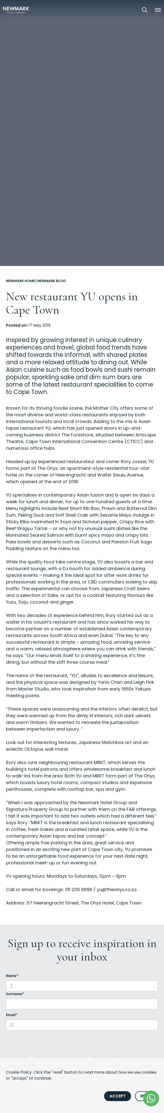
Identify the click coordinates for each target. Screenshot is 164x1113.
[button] (158, 10)
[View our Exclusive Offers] (131, 10)
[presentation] (43, 1043)
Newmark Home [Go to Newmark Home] (20, 280)
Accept (117, 1096)
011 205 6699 (78, 889)
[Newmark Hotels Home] (16, 10)
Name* (12, 975)
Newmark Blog (51, 280)
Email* (11, 1014)
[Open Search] (145, 10)
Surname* (15, 993)
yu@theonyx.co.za (117, 889)
